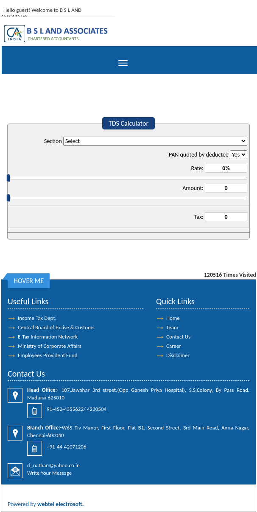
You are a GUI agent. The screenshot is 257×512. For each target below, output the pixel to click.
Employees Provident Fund (47, 355)
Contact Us (178, 336)
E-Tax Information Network (48, 336)
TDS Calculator (128, 123)
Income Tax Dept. (37, 318)
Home (173, 318)
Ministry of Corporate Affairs (49, 346)
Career (173, 346)
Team (172, 327)
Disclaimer (178, 355)
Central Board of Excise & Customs (56, 327)
